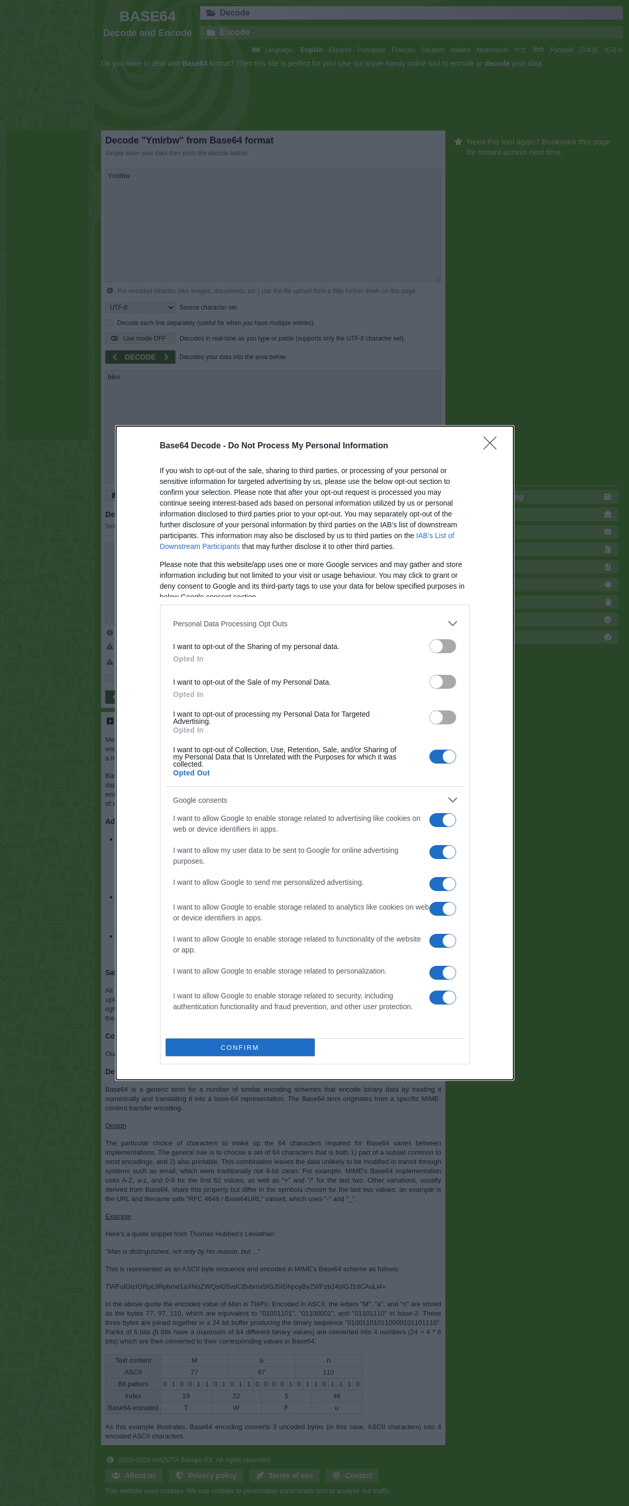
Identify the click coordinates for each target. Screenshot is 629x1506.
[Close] (493, 446)
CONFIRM (240, 1047)
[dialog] (314, 753)
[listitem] (314, 623)
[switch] (442, 646)
